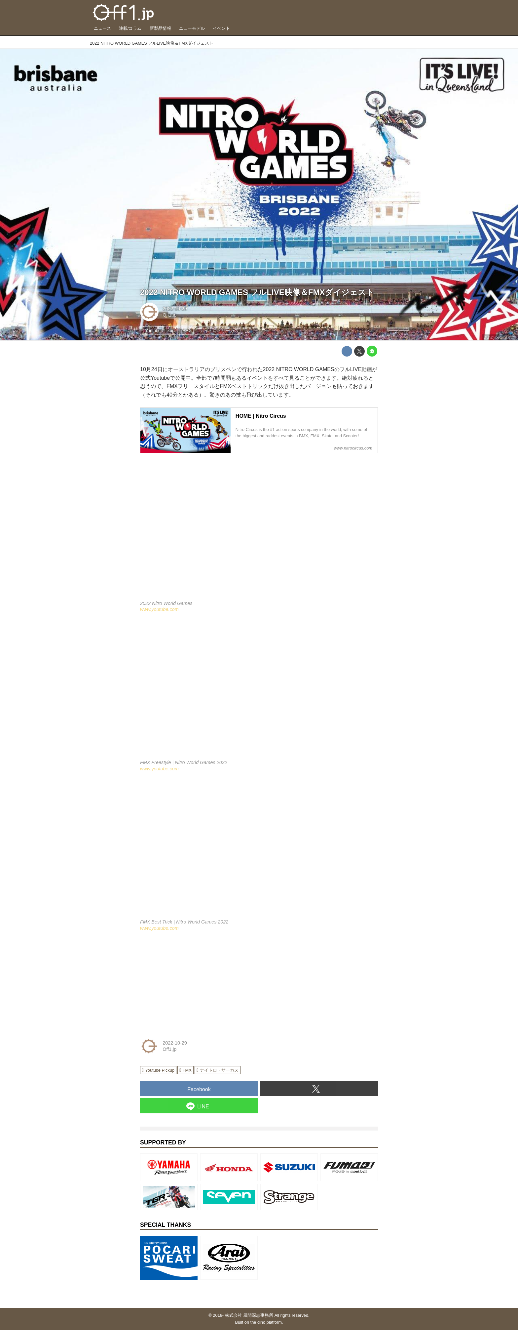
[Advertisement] (189, 983)
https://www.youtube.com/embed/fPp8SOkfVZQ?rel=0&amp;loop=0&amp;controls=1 (259, 531)
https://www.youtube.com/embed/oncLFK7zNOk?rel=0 (259, 850)
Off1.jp (169, 315)
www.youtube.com (500, 337)
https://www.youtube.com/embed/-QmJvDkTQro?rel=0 (259, 690)
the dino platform (266, 1322)
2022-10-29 (175, 308)
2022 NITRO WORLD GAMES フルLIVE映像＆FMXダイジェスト (257, 292)
